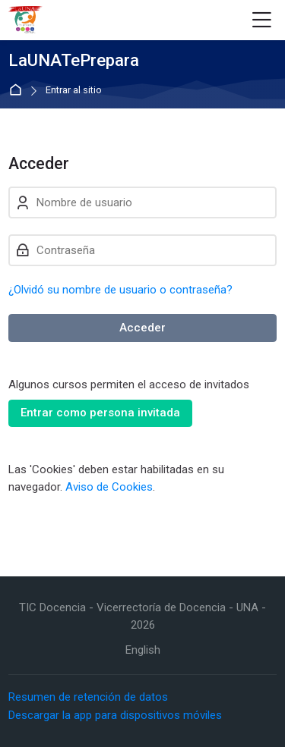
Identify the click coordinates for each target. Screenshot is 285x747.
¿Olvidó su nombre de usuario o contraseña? (120, 290)
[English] (142, 650)
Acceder (142, 327)
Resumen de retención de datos (88, 697)
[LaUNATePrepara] (25, 20)
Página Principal (18, 90)
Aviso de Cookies (109, 487)
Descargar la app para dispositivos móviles (115, 715)
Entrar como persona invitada (100, 412)
